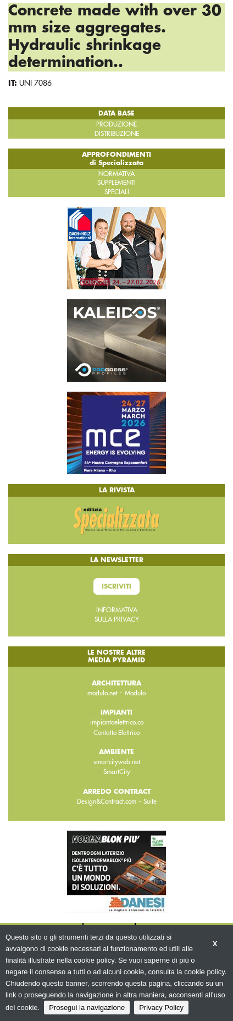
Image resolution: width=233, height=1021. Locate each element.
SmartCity (116, 772)
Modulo (135, 693)
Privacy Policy (161, 1007)
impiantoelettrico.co (116, 722)
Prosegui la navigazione (87, 1007)
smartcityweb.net (116, 762)
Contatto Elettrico (116, 732)
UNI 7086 (35, 83)
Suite (150, 801)
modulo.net (102, 693)
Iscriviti (116, 586)
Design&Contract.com (106, 801)
